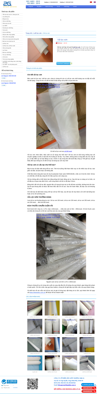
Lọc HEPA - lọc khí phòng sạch (10, 64)
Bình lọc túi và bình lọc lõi (9, 41)
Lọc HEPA (5, 25)
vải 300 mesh (68, 151)
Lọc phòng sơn (6, 16)
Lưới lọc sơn (5, 43)
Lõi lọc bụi (5, 57)
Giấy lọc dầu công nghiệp (9, 34)
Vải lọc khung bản (7, 48)
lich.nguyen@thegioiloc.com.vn (67, 385)
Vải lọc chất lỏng (6, 21)
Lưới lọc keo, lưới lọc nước (9, 45)
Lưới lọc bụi (5, 66)
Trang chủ (29, 33)
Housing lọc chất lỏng (8, 27)
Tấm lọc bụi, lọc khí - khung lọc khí (11, 14)
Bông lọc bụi (6, 19)
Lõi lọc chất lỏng (6, 32)
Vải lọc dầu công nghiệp (8, 36)
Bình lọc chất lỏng (7, 52)
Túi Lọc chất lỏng (7, 54)
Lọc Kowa (5, 50)
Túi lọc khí (5, 30)
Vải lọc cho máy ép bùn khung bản (11, 39)
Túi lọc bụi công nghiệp (8, 59)
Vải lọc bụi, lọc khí (7, 23)
